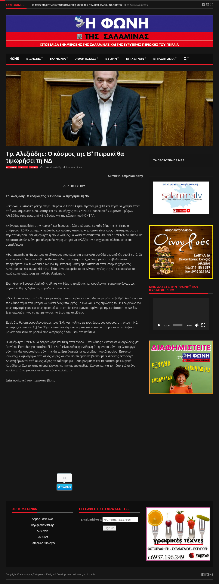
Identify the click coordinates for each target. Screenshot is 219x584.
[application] (181, 313)
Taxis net (42, 537)
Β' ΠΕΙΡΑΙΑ (11, 167)
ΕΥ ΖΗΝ (111, 59)
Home (14, 59)
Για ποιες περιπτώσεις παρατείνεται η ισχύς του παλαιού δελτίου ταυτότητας (77, 4)
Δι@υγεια (42, 531)
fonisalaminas (74, 167)
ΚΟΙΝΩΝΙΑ (58, 59)
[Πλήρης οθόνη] (203, 325)
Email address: (109, 519)
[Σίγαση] (196, 325)
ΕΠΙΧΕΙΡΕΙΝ (135, 59)
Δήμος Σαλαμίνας (42, 519)
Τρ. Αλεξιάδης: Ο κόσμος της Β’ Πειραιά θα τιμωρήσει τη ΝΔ (65, 157)
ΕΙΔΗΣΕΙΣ (33, 59)
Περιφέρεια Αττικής (42, 525)
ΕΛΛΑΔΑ (34, 167)
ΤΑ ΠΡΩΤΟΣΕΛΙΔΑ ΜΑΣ (168, 160)
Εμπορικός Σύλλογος (42, 543)
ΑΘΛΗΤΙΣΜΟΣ (85, 59)
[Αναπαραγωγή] (159, 325)
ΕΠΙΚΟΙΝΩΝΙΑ (164, 59)
